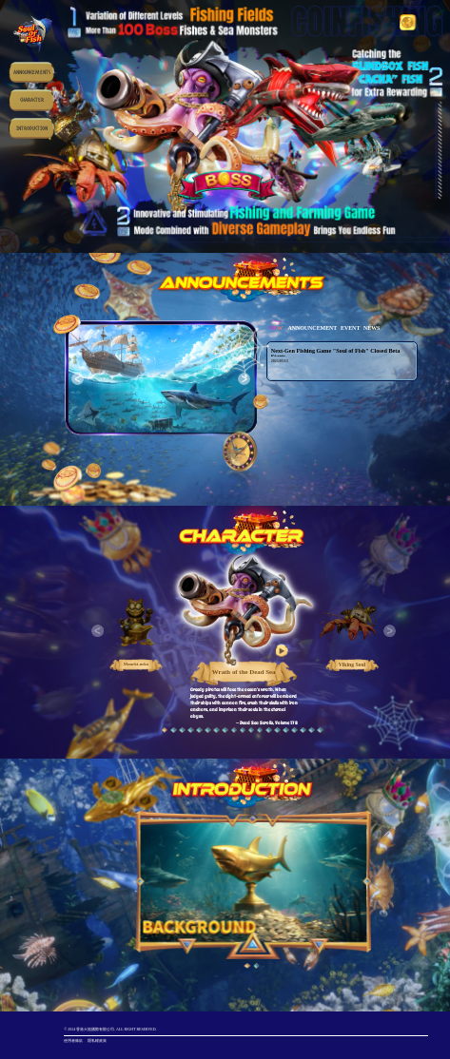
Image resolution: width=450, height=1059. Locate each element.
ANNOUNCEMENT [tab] (312, 328)
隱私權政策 (97, 1040)
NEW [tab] (276, 328)
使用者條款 (73, 1040)
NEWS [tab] (371, 328)
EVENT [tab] (350, 328)
